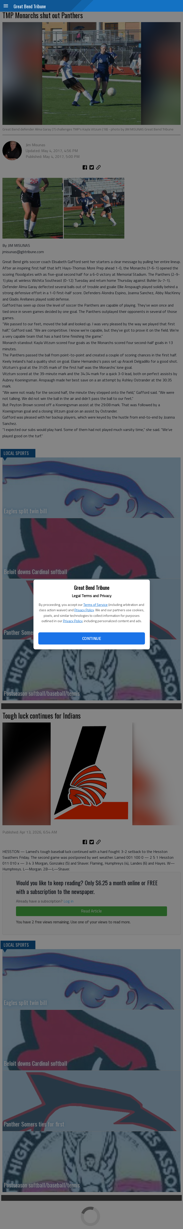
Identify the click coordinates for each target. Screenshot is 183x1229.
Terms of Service (95, 604)
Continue (91, 638)
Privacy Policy (84, 609)
